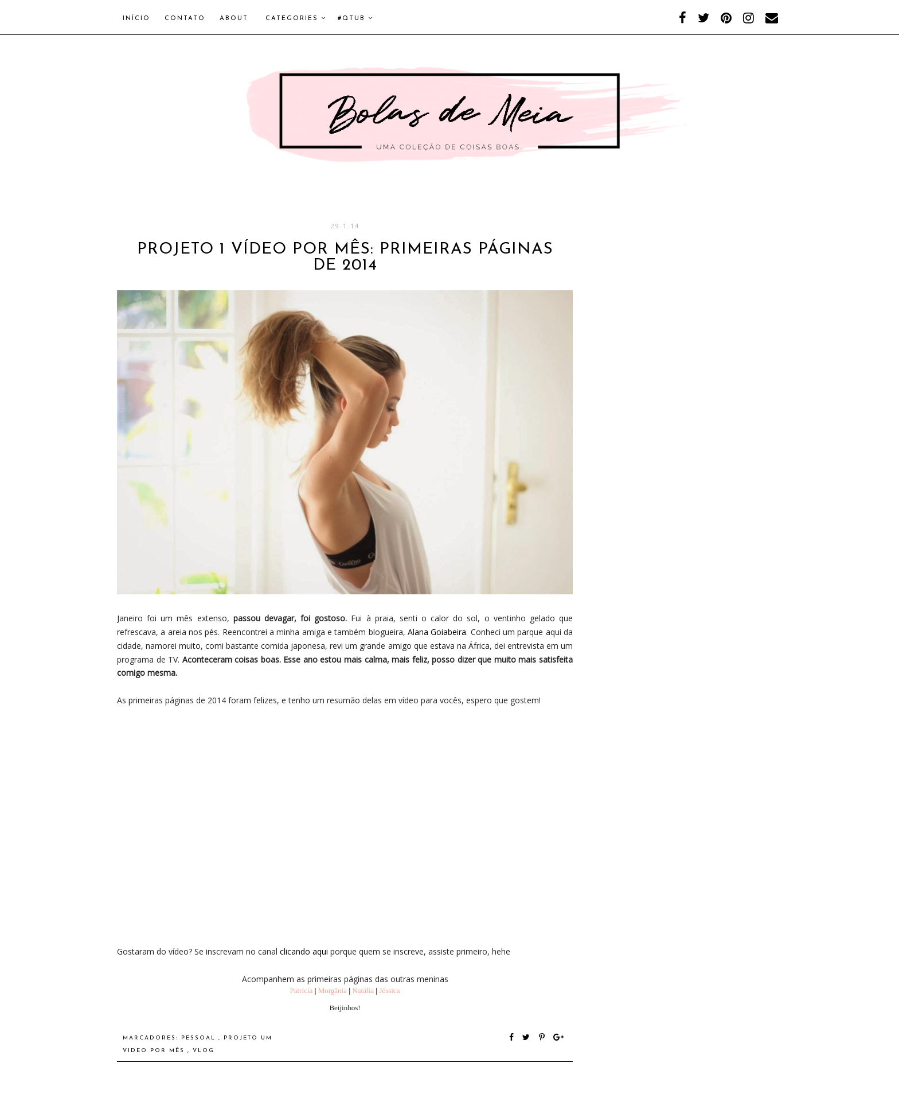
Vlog (203, 1051)
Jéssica (389, 990)
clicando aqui (304, 951)
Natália (363, 990)
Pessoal (199, 1038)
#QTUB (355, 18)
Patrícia (301, 990)
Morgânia (332, 990)
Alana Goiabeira (437, 631)
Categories (295, 18)
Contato (185, 18)
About (234, 18)
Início (136, 18)
